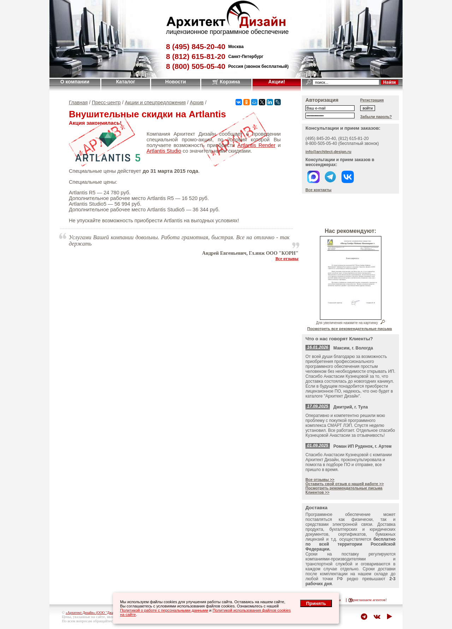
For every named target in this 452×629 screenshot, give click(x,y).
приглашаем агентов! (369, 600)
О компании (74, 81)
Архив (197, 102)
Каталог (125, 81)
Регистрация (372, 100)
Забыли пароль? (376, 116)
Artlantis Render (256, 145)
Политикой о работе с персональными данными (164, 610)
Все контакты (318, 190)
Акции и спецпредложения (155, 102)
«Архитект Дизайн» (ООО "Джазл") (92, 613)
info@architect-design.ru (328, 151)
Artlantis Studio (164, 151)
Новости (175, 81)
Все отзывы (286, 258)
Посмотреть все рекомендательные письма (349, 329)
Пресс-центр (106, 102)
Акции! (276, 81)
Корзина (226, 81)
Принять (316, 603)
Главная (78, 102)
